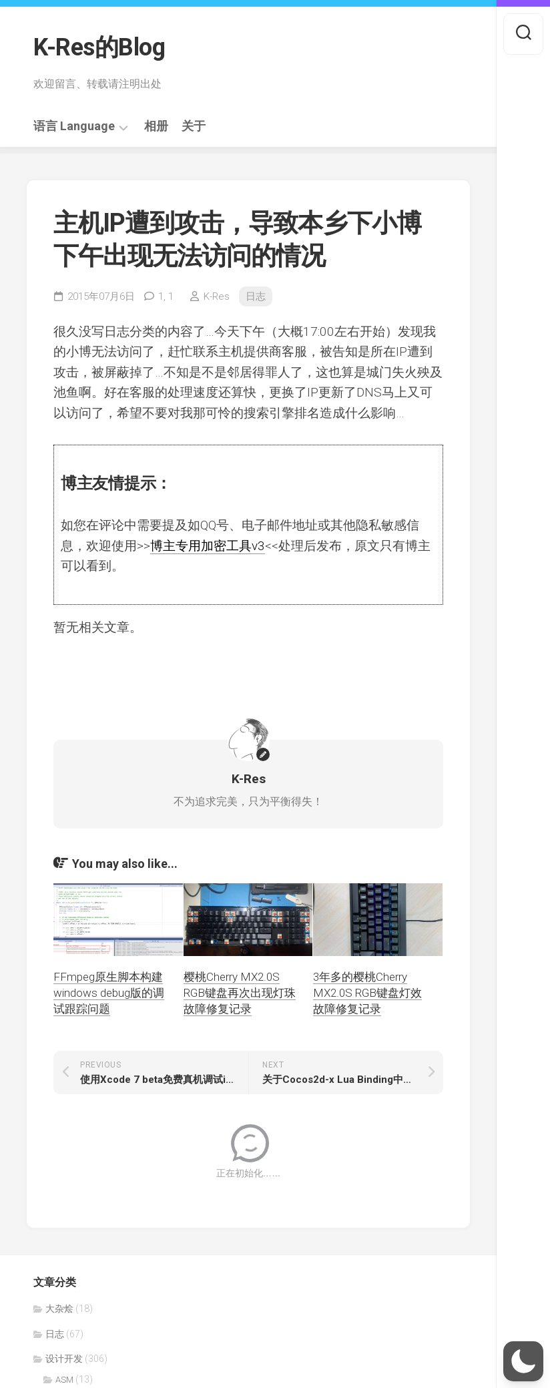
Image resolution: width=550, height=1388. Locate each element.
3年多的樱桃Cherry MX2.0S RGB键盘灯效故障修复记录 (367, 992)
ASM (64, 1380)
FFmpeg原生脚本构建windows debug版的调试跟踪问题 (108, 992)
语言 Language (74, 126)
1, (166, 296)
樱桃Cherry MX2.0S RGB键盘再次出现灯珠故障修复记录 (240, 992)
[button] (523, 1361)
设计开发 (64, 1358)
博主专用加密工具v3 (207, 545)
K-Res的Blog (99, 47)
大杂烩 (59, 1308)
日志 (256, 296)
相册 (156, 126)
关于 (194, 126)
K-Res (217, 296)
